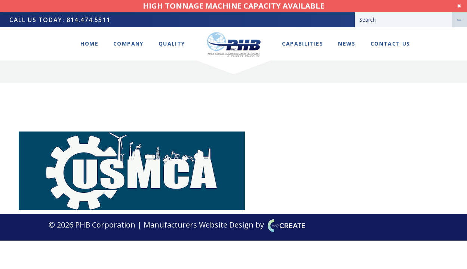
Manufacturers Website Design (199, 225)
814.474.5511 (88, 20)
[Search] (403, 19)
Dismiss (451, 5)
